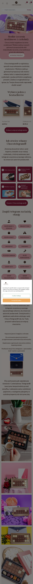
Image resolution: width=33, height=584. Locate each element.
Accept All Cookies (16, 300)
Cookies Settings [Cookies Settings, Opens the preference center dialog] (16, 295)
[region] (16, 291)
